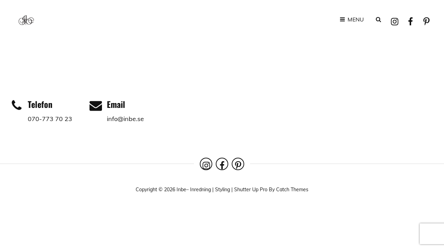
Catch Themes (292, 189)
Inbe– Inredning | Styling (203, 189)
